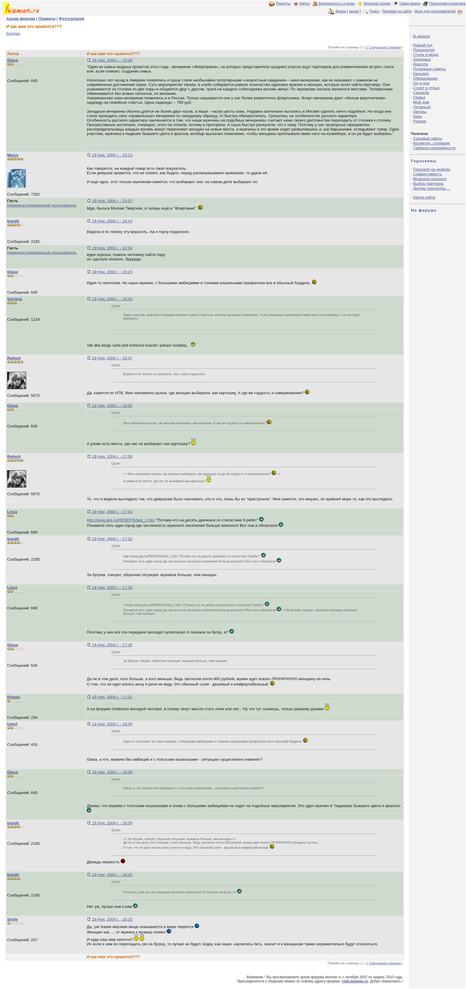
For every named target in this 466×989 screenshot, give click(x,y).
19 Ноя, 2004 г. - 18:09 (111, 823)
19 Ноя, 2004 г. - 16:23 (111, 272)
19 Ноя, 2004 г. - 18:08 (111, 772)
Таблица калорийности (434, 148)
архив (353, 11)
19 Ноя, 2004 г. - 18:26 (111, 874)
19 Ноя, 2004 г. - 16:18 (111, 248)
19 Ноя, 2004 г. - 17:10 (111, 512)
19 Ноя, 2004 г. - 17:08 (111, 456)
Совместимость (427, 174)
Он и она (421, 83)
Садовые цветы (427, 138)
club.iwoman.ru (355, 981)
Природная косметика (447, 3)
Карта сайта (424, 197)
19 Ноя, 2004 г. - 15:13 (111, 155)
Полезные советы (429, 69)
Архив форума (20, 18)
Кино (417, 116)
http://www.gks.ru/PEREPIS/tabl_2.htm (121, 520)
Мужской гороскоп (429, 179)
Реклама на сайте (397, 11)
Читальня (422, 107)
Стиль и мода (425, 54)
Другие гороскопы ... (431, 188)
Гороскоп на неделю (431, 169)
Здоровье (422, 59)
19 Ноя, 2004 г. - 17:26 (111, 587)
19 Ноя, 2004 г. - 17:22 (111, 539)
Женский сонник (376, 3)
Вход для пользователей (439, 11)
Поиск (374, 11)
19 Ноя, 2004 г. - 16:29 (111, 299)
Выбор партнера (428, 183)
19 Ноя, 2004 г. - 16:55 (111, 405)
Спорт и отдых (426, 88)
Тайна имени (410, 3)
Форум (340, 11)
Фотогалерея (71, 18)
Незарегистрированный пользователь (42, 205)
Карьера (421, 73)
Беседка (13, 34)
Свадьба (421, 92)
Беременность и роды (336, 3)
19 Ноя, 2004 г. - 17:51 (111, 697)
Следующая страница (385, 47)
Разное (419, 121)
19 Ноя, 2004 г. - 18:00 (111, 724)
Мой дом (421, 102)
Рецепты (283, 3)
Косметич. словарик (431, 143)
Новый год (422, 45)
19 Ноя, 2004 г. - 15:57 (111, 201)
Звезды (419, 111)
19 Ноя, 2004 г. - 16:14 (111, 221)
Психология (423, 50)
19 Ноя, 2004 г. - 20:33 (111, 919)
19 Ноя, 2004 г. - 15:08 (111, 60)
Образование (425, 78)
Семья (419, 97)
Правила (46, 18)
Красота (420, 64)
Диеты (304, 3)
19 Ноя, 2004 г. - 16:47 (111, 358)
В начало (421, 36)
